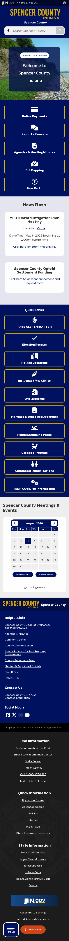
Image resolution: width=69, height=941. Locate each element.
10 (21, 547)
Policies (33, 813)
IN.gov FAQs (33, 826)
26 (35, 560)
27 (41, 560)
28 (48, 560)
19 (35, 553)
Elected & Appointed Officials (23, 666)
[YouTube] (27, 715)
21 (48, 553)
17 (21, 553)
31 (21, 566)
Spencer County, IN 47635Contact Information (20, 696)
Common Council (15, 639)
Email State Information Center (33, 754)
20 (41, 553)
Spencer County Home (34, 55)
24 (21, 560)
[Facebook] (8, 715)
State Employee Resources (33, 833)
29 (54, 560)
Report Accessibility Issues (33, 919)
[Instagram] (20, 715)
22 (54, 553)
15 (54, 547)
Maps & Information (33, 852)
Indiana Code (33, 872)
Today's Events (23, 574)
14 (48, 547)
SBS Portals (12, 678)
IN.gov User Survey (33, 800)
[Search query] (33, 30)
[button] (65, 2)
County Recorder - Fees (20, 660)
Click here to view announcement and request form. (34, 281)
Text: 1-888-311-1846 (33, 781)
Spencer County (35, 22)
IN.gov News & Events (33, 859)
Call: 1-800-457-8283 (33, 774)
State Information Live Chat (33, 748)
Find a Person (33, 761)
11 (28, 547)
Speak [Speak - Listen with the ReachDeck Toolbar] (32, 929)
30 (14, 566)
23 (14, 560)
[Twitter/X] (14, 715)
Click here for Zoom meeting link (34, 247)
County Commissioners (19, 645)
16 (14, 553)
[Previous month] (15, 523)
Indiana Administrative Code (33, 878)
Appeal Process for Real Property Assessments (25, 653)
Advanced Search (33, 806)
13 (41, 547)
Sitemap (33, 820)
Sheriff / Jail (12, 672)
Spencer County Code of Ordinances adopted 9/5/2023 (28, 626)
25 (28, 560)
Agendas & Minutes (16, 633)
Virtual (41, 228)
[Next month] (54, 523)
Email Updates (33, 865)
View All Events (46, 574)
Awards (33, 885)
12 (35, 547)
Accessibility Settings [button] (33, 912)
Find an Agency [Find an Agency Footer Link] (33, 767)
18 (28, 553)
